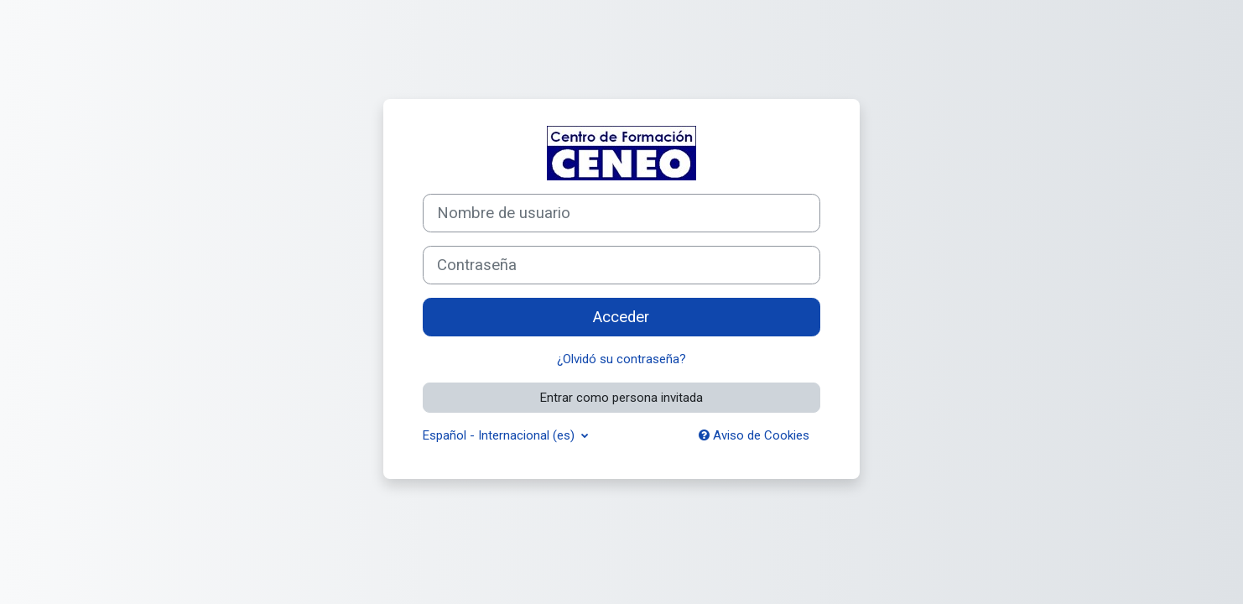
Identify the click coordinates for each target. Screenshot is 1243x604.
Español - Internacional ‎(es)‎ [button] (500, 435)
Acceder (621, 317)
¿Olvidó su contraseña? (621, 359)
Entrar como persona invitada (621, 397)
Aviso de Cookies (754, 435)
